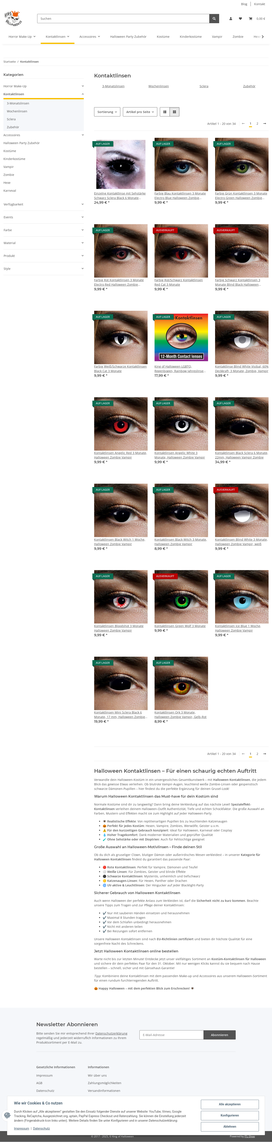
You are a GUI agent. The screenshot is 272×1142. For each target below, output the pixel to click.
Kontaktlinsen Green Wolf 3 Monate (180, 626)
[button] (230, 18)
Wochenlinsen (158, 86)
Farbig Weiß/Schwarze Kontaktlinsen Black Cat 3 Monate (120, 368)
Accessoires (11, 135)
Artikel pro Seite (138, 112)
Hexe (7, 183)
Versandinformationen (104, 1091)
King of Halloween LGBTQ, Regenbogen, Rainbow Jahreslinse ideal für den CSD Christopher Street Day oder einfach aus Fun (180, 368)
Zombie (8, 175)
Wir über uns (97, 1075)
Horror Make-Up (15, 86)
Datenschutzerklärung (111, 1033)
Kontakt (259, 4)
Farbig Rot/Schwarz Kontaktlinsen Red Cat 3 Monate (178, 282)
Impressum (21, 1128)
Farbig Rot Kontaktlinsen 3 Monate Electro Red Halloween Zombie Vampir (119, 282)
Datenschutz (41, 1128)
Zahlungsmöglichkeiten (104, 1083)
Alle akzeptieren (229, 1104)
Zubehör (249, 86)
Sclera (204, 86)
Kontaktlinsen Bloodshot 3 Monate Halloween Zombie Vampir (119, 628)
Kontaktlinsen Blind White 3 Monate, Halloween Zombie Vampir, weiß (241, 541)
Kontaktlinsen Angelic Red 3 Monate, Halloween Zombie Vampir (120, 455)
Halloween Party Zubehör (21, 143)
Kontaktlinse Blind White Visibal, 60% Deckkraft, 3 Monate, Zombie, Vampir (242, 368)
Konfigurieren (229, 1115)
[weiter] (265, 123)
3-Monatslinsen (113, 86)
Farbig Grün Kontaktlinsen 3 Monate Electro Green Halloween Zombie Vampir (241, 195)
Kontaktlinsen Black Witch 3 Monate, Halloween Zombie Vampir (180, 541)
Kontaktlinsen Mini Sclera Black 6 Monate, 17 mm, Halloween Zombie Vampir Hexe (119, 714)
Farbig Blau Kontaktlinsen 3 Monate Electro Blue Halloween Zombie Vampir (180, 195)
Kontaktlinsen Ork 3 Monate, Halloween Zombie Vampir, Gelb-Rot (180, 714)
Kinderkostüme (14, 159)
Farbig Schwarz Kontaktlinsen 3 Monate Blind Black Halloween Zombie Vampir (237, 282)
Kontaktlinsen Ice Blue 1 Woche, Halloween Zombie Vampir (238, 628)
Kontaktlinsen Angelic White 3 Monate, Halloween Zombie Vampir (179, 455)
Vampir (8, 167)
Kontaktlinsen (13, 94)
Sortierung (105, 112)
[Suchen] (123, 18)
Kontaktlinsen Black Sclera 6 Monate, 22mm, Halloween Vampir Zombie (241, 455)
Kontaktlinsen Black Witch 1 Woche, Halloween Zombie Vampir (119, 541)
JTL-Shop (249, 1136)
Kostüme (9, 151)
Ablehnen (229, 1126)
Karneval (9, 191)
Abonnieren (219, 1035)
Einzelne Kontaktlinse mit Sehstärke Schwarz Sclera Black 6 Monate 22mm (120, 195)
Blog (244, 4)
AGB (39, 1083)
